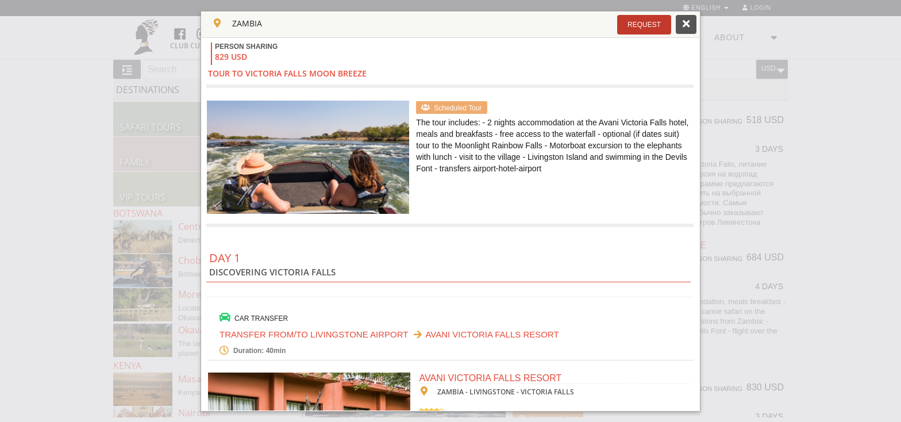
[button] (644, 24)
